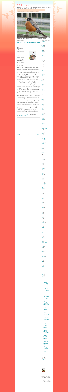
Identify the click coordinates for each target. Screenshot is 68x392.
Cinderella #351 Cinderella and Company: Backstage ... (46, 309)
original (42, 231)
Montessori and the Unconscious (21, 11)
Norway (42, 115)
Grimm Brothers (44, 86)
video (42, 148)
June (43, 358)
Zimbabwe (43, 152)
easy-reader (43, 187)
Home (28, 134)
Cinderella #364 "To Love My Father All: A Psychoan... (46, 284)
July (43, 357)
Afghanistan (43, 41)
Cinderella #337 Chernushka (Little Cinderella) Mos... (45, 339)
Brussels (43, 51)
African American (44, 42)
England (43, 74)
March (44, 361)
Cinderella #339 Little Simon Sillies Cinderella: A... (45, 335)
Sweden (43, 143)
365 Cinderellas (25, 5)
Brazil (42, 50)
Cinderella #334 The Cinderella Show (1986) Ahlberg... (45, 344)
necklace (43, 113)
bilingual (43, 47)
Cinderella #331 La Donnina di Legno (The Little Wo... (46, 351)
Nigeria (22, 115)
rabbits (42, 241)
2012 (43, 277)
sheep (42, 133)
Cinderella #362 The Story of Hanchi (45, 288)
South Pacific (43, 139)
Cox (42, 65)
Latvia (42, 105)
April (43, 360)
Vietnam (43, 149)
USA (42, 147)
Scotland (43, 132)
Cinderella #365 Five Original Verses (45, 282)
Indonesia (43, 207)
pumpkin (25, 115)
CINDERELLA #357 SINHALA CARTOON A (46, 299)
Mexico (42, 109)
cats (42, 173)
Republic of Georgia (44, 128)
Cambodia (43, 168)
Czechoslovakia (44, 69)
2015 (43, 274)
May (43, 359)
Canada (43, 55)
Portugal (43, 123)
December (44, 279)
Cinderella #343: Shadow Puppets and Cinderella (46, 325)
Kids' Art (28, 11)
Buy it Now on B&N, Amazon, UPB (34, 11)
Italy (42, 98)
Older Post (38, 134)
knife (20, 115)
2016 (43, 273)
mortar (42, 226)
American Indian (44, 158)
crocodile (43, 182)
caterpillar (43, 56)
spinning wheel (43, 142)
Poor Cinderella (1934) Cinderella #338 (46, 337)
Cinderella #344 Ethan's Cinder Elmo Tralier (46, 323)
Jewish (42, 100)
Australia (43, 45)
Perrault (43, 118)
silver (42, 134)
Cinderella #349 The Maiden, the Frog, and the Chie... (46, 314)
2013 (43, 276)
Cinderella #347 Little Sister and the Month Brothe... (46, 319)
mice (42, 110)
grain (42, 84)
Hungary (43, 90)
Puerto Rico (43, 124)
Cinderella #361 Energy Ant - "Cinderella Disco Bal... (46, 290)
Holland (42, 89)
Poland (42, 236)
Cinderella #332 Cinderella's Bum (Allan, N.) (45, 348)
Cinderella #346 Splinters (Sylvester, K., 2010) (46, 321)
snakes (42, 137)
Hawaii (42, 202)
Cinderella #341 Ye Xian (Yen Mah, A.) (46, 330)
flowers (42, 192)
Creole (42, 66)
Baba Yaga (43, 46)
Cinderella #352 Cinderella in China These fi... (45, 307)
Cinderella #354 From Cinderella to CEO (45, 303)
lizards (42, 221)
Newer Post (18, 134)
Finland (42, 75)
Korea (42, 104)
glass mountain (43, 197)
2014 (43, 275)
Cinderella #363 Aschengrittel (45, 286)
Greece (42, 85)
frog (19, 115)
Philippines (43, 119)
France (42, 79)
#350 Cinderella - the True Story (45, 312)
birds (42, 163)
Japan (42, 99)
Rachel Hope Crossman (45, 372)
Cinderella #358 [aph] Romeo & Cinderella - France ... (46, 297)
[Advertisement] (28, 125)
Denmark (43, 70)
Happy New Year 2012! (46, 280)
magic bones (43, 108)
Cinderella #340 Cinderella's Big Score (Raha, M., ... (46, 332)
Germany (43, 81)
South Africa (43, 138)
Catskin (42, 60)
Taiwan (42, 144)
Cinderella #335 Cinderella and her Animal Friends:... (45, 342)
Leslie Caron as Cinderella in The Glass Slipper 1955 (45, 317)
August (44, 356)
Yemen (42, 265)
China (42, 61)
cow (42, 64)
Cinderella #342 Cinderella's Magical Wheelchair (46, 328)
